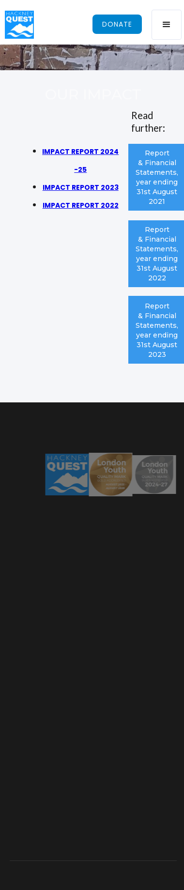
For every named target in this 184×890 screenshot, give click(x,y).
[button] (167, 25)
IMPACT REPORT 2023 (81, 187)
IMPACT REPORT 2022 (81, 205)
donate (117, 24)
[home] (17, 25)
